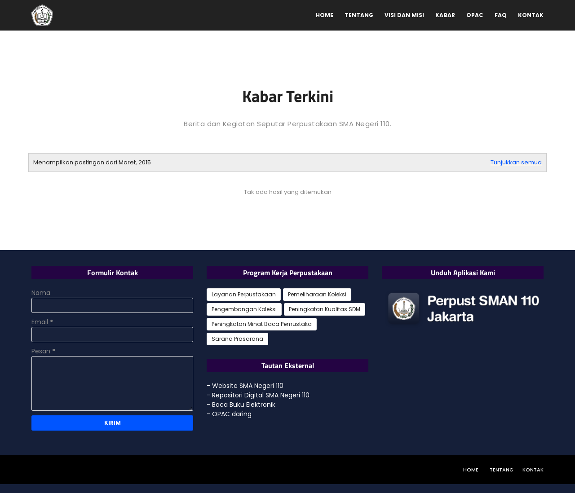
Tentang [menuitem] (359, 15)
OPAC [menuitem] (474, 15)
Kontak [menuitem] (531, 15)
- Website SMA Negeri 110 (245, 385)
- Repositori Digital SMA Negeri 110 (258, 395)
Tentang (501, 469)
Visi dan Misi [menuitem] (404, 15)
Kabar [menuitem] (445, 15)
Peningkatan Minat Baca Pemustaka (262, 324)
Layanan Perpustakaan (244, 294)
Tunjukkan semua (516, 162)
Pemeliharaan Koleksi (317, 294)
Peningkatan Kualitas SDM (324, 309)
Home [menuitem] (324, 15)
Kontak (533, 469)
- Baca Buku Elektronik (241, 404)
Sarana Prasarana (237, 339)
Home (470, 469)
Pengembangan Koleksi (244, 309)
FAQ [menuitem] (501, 15)
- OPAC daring (229, 413)
